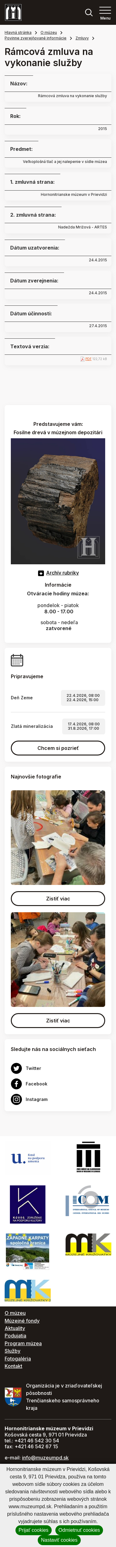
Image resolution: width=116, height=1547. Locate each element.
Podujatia (15, 1336)
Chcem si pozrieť (58, 748)
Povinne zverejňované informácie (36, 38)
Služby (12, 1351)
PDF (88, 359)
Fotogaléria (18, 1358)
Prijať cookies (34, 1530)
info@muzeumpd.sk (45, 1458)
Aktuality (15, 1328)
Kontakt (13, 1366)
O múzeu (49, 32)
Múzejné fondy (22, 1321)
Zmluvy (82, 38)
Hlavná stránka (18, 32)
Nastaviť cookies (59, 1540)
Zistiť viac (58, 898)
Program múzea (23, 1343)
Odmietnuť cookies (79, 1530)
